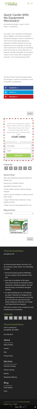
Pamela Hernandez (12, 24)
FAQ (5, 352)
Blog (6, 382)
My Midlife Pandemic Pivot (12, 186)
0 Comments (13, 27)
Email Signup (8, 387)
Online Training (9, 370)
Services (8, 361)
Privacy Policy (8, 356)
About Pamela (8, 345)
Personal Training (9, 366)
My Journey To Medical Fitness (14, 183)
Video (5, 27)
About (7, 340)
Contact (6, 348)
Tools (5, 391)
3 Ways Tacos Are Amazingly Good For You (18, 205)
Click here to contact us (11, 307)
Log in (15, 404)
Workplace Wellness (10, 377)
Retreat (6, 373)
